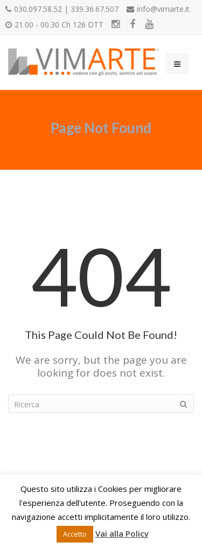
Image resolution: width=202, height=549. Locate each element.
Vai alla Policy (122, 533)
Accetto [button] (75, 534)
